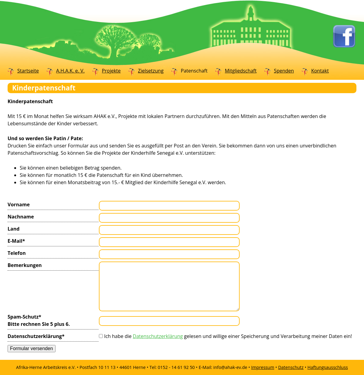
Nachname (21, 216)
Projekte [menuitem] (111, 70)
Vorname (19, 204)
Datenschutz (291, 367)
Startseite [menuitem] (28, 70)
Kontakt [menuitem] (320, 70)
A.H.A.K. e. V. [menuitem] (70, 70)
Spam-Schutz (39, 320)
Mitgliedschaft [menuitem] (241, 70)
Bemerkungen (25, 265)
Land (13, 228)
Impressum (262, 367)
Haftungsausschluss (328, 367)
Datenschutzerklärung (36, 336)
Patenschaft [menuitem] (194, 70)
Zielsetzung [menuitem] (150, 70)
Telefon (17, 253)
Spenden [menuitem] (284, 70)
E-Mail (20, 240)
